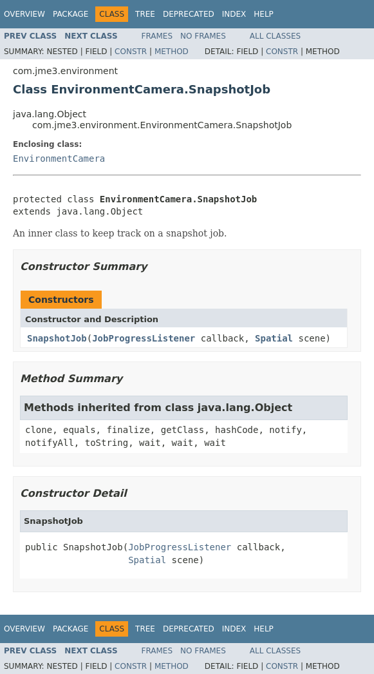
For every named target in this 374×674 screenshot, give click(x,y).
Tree (145, 14)
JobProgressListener (143, 338)
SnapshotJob (57, 338)
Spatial (274, 338)
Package (70, 14)
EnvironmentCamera (59, 158)
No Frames (203, 36)
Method (171, 51)
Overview (24, 14)
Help (264, 14)
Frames (157, 36)
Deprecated (188, 14)
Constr (131, 51)
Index (234, 14)
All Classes (275, 36)
